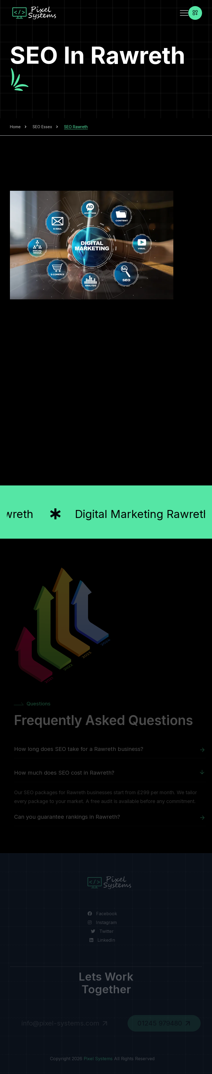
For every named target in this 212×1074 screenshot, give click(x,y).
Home (15, 126)
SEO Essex (42, 126)
